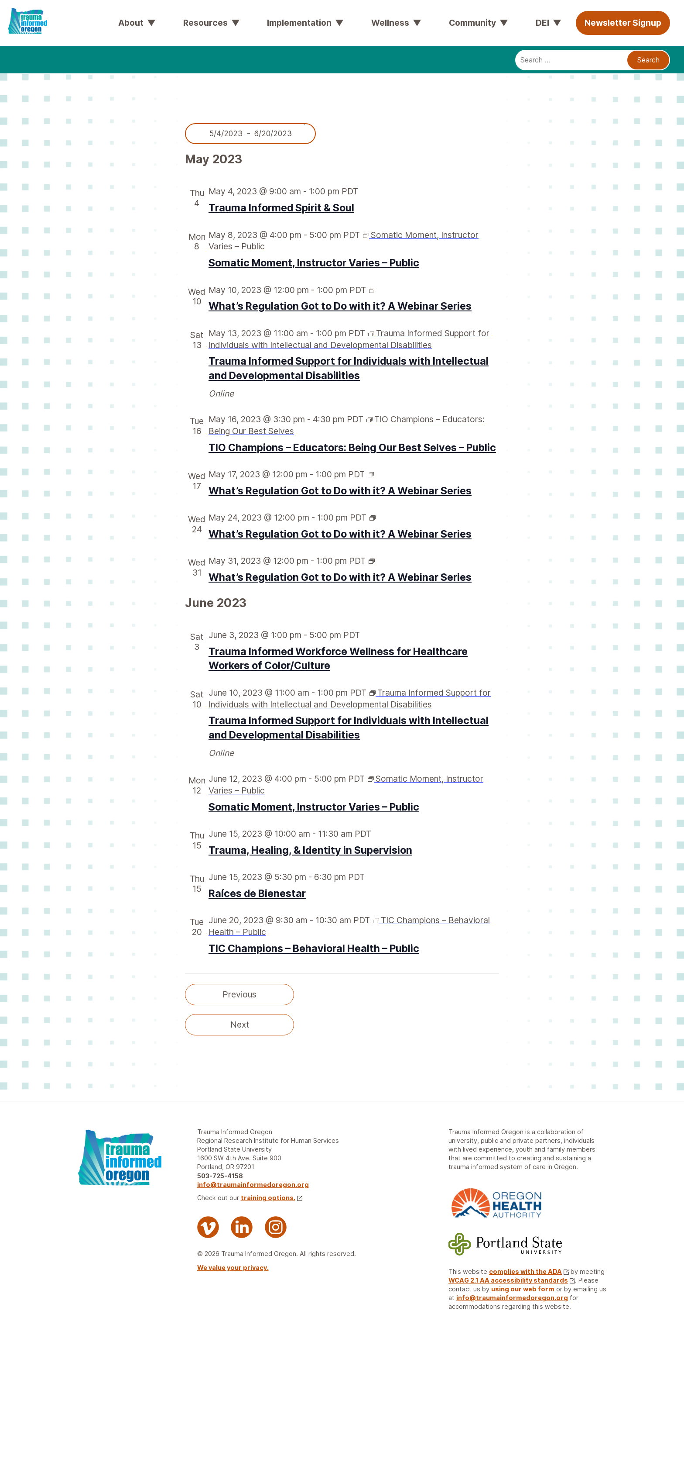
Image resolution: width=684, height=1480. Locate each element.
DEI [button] (542, 22)
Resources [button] (205, 22)
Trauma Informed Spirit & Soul (281, 208)
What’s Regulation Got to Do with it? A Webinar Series (340, 306)
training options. (271, 1197)
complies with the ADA (529, 1271)
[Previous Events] (239, 994)
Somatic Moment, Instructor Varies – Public (314, 263)
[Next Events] (239, 1024)
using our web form (522, 1289)
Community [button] (472, 22)
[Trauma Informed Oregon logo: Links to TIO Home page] (22, 13)
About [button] (131, 22)
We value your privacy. (233, 1267)
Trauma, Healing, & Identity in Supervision (310, 850)
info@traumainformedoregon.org (253, 1184)
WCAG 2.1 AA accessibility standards (511, 1280)
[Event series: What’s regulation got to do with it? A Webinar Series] (372, 290)
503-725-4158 (220, 1176)
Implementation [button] (299, 22)
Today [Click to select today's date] (444, 994)
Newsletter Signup (623, 22)
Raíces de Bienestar (257, 893)
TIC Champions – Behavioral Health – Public (314, 948)
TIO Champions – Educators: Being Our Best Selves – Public (352, 448)
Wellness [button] (390, 22)
